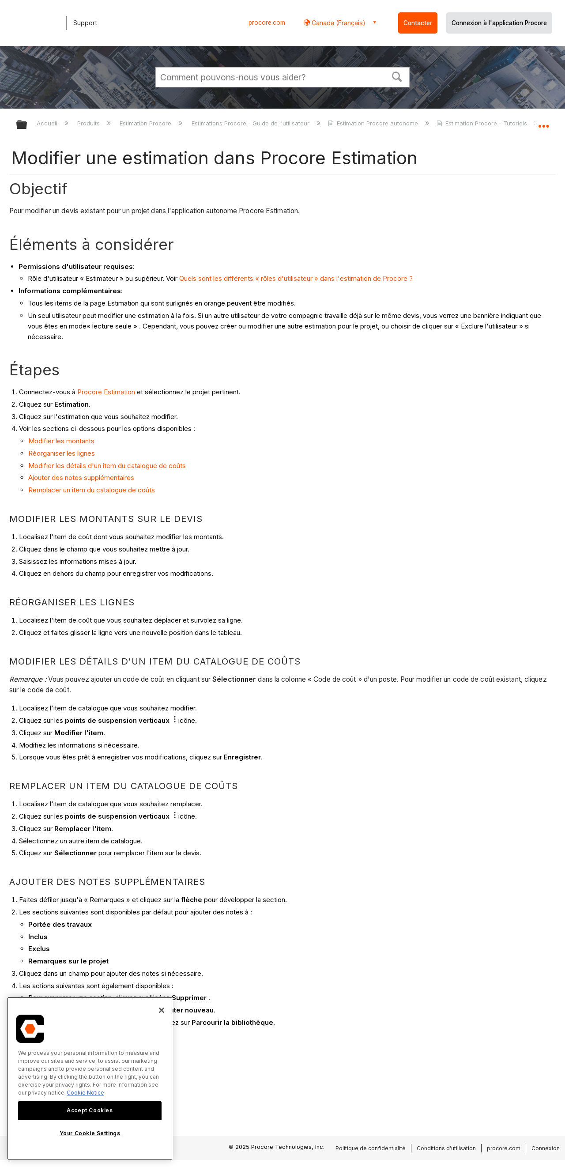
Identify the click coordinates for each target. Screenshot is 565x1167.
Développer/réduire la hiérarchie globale (27, 125)
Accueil (48, 123)
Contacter (417, 22)
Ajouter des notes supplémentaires (81, 477)
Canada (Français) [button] (337, 22)
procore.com (267, 22)
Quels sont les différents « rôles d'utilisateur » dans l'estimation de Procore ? (296, 278)
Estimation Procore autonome (374, 123)
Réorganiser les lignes (61, 453)
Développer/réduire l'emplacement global (543, 122)
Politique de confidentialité (370, 1148)
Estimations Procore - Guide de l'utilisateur (251, 123)
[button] (397, 76)
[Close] (161, 1010)
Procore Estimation (106, 392)
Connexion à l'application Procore (499, 22)
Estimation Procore (146, 123)
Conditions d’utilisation (446, 1148)
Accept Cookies (90, 1110)
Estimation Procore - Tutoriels (483, 123)
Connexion (545, 1148)
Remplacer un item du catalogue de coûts (91, 490)
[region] (90, 1078)
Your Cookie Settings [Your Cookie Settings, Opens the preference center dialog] (90, 1133)
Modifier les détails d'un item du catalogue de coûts (107, 465)
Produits (89, 123)
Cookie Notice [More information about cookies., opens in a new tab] (85, 1092)
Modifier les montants (61, 441)
